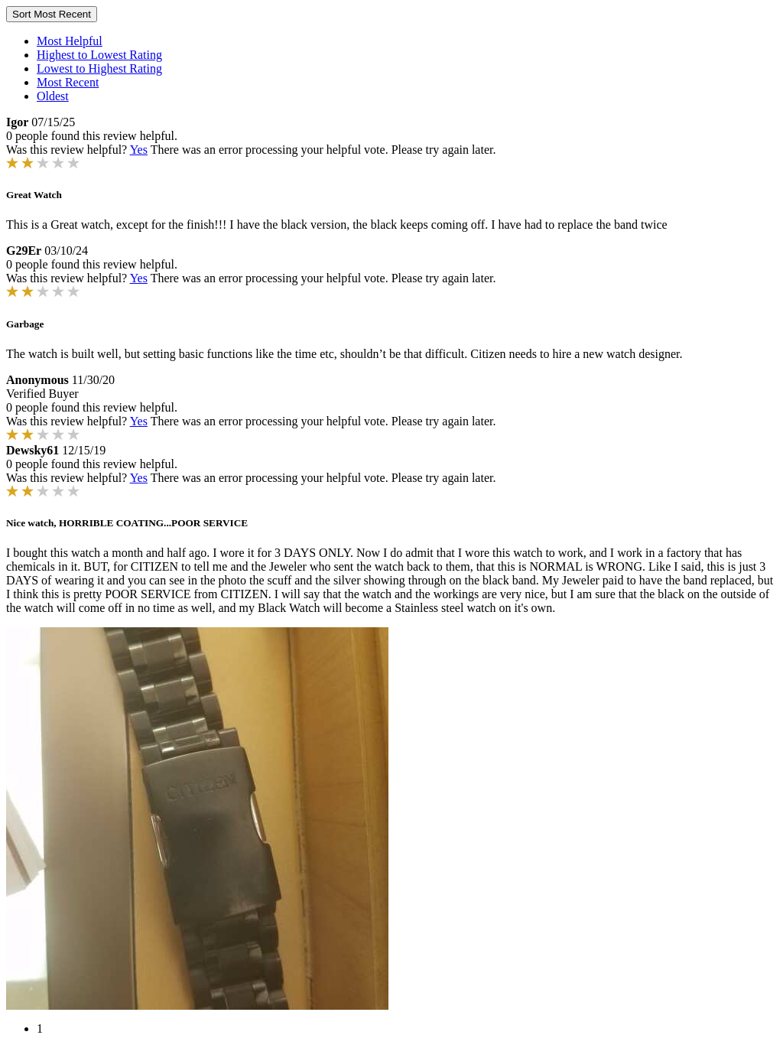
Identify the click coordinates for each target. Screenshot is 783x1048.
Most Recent (68, 82)
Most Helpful (69, 40)
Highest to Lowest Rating (99, 54)
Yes (139, 149)
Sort (51, 14)
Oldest (53, 96)
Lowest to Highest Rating (99, 68)
